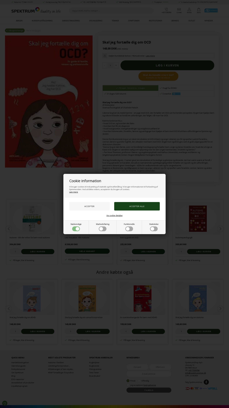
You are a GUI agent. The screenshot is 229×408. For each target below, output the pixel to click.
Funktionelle (129, 227)
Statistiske (153, 227)
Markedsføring (102, 227)
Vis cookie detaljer (114, 215)
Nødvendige (76, 227)
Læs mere (73, 192)
